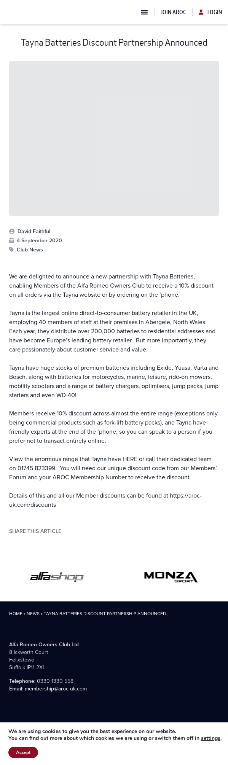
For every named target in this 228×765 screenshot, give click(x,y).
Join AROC (173, 12)
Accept (23, 752)
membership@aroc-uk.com (56, 689)
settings (210, 738)
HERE (131, 459)
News (33, 613)
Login (210, 12)
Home (15, 613)
